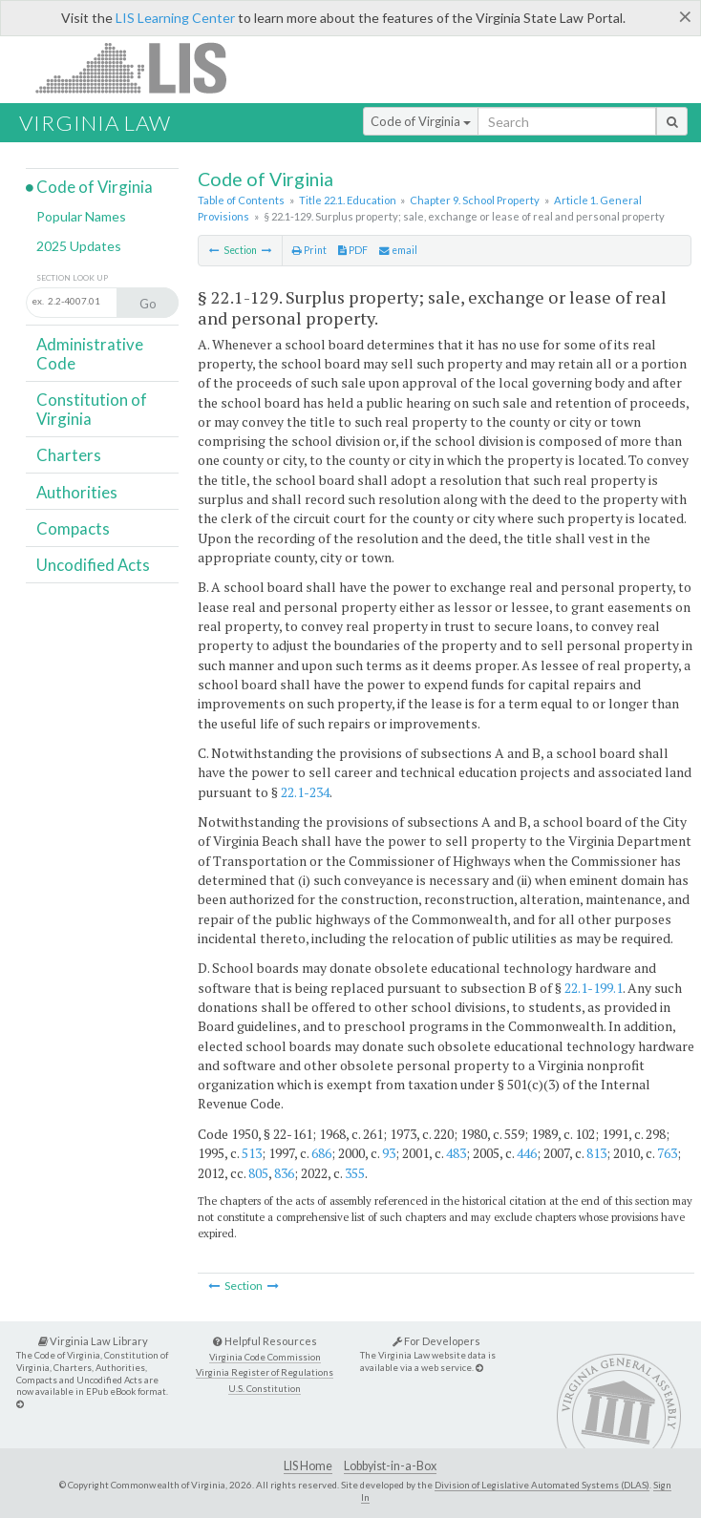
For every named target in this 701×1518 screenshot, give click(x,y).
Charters (68, 455)
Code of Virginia (421, 121)
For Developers (436, 1341)
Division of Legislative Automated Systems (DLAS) (542, 1484)
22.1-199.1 (593, 988)
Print (309, 250)
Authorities (76, 492)
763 (667, 1153)
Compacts (73, 528)
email (398, 250)
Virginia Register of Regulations (264, 1372)
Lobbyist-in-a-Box (390, 1466)
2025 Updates (78, 246)
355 (355, 1173)
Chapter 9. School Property (475, 200)
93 (388, 1153)
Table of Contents (241, 200)
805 (258, 1173)
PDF (353, 250)
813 (596, 1153)
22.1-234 (305, 792)
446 (527, 1153)
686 (321, 1153)
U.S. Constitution (264, 1388)
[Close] (685, 16)
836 (284, 1173)
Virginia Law (95, 123)
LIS (141, 67)
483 (456, 1153)
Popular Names (81, 216)
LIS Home (308, 1466)
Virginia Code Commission (265, 1357)
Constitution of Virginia (91, 409)
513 (252, 1153)
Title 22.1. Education (347, 200)
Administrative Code (89, 353)
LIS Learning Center (175, 18)
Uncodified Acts (93, 565)
